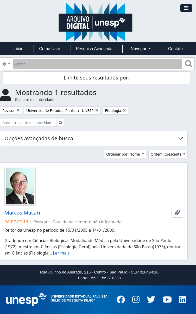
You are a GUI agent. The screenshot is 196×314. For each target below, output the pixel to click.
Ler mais (61, 253)
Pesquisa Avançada (94, 48)
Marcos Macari (22, 213)
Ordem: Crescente (166, 154)
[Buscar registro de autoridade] (28, 123)
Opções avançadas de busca (38, 138)
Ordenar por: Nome (123, 154)
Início (18, 48)
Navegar (139, 48)
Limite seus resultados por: (96, 77)
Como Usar (49, 48)
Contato (175, 48)
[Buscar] (97, 63)
